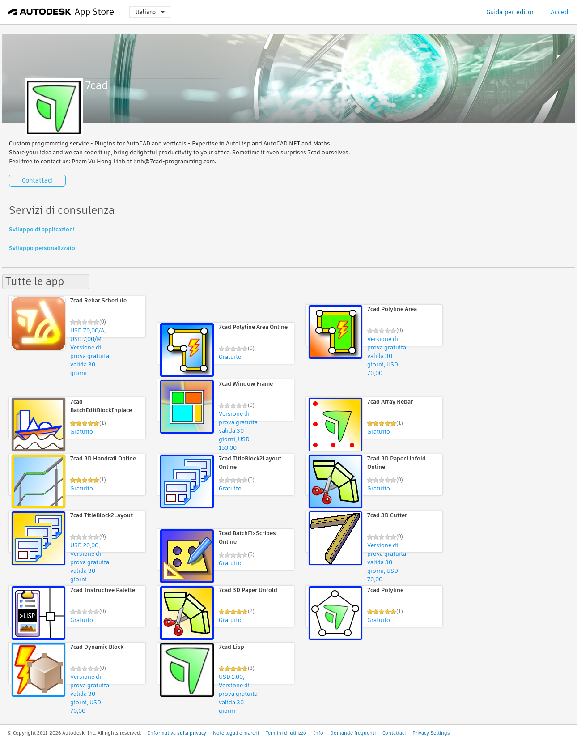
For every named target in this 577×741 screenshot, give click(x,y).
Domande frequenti (353, 733)
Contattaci (37, 180)
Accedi (560, 12)
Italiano (150, 12)
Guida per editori (511, 12)
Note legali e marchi (236, 733)
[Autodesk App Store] (61, 12)
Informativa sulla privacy (177, 733)
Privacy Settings (431, 733)
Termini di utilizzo (286, 733)
